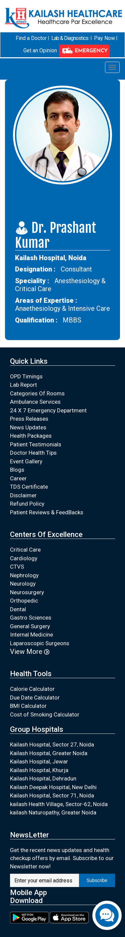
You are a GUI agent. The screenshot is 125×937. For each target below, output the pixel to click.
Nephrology (24, 575)
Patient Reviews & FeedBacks (46, 512)
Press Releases (29, 418)
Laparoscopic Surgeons (39, 643)
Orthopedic (24, 600)
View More (29, 652)
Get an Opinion (40, 50)
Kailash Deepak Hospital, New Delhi (53, 786)
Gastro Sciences (30, 617)
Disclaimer (23, 495)
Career (18, 478)
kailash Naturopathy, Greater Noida (53, 812)
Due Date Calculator (35, 697)
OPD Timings (26, 376)
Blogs (17, 469)
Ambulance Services (35, 401)
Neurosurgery (27, 592)
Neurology (23, 583)
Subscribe (97, 880)
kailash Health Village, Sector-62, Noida (59, 803)
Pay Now (104, 38)
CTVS (17, 566)
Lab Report (23, 384)
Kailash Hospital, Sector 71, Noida (52, 795)
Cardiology (23, 558)
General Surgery (30, 626)
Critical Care (25, 549)
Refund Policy (27, 503)
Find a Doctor (31, 38)
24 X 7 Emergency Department (48, 410)
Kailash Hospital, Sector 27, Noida (52, 744)
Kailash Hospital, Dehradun (43, 778)
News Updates (28, 427)
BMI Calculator (28, 705)
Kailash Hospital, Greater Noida (48, 752)
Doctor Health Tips (33, 452)
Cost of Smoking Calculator (44, 714)
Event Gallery (26, 461)
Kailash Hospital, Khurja (39, 769)
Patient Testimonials (35, 444)
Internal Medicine (31, 634)
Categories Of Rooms (37, 393)
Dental (18, 609)
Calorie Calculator (32, 688)
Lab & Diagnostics (70, 38)
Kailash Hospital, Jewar (39, 761)
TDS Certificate (29, 486)
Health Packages (31, 435)
